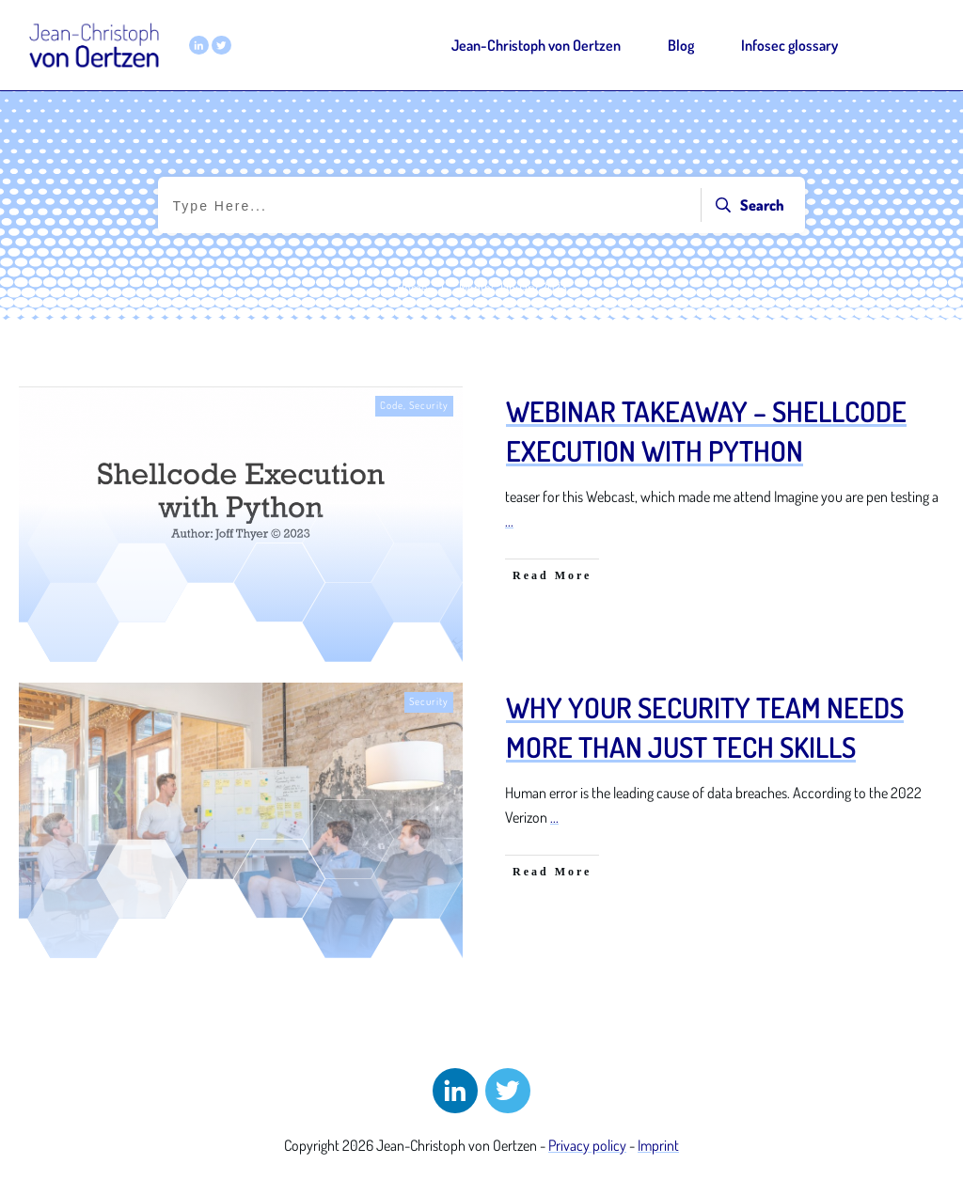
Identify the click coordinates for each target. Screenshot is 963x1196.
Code (391, 405)
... (509, 520)
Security (429, 405)
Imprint (658, 1145)
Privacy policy (587, 1145)
